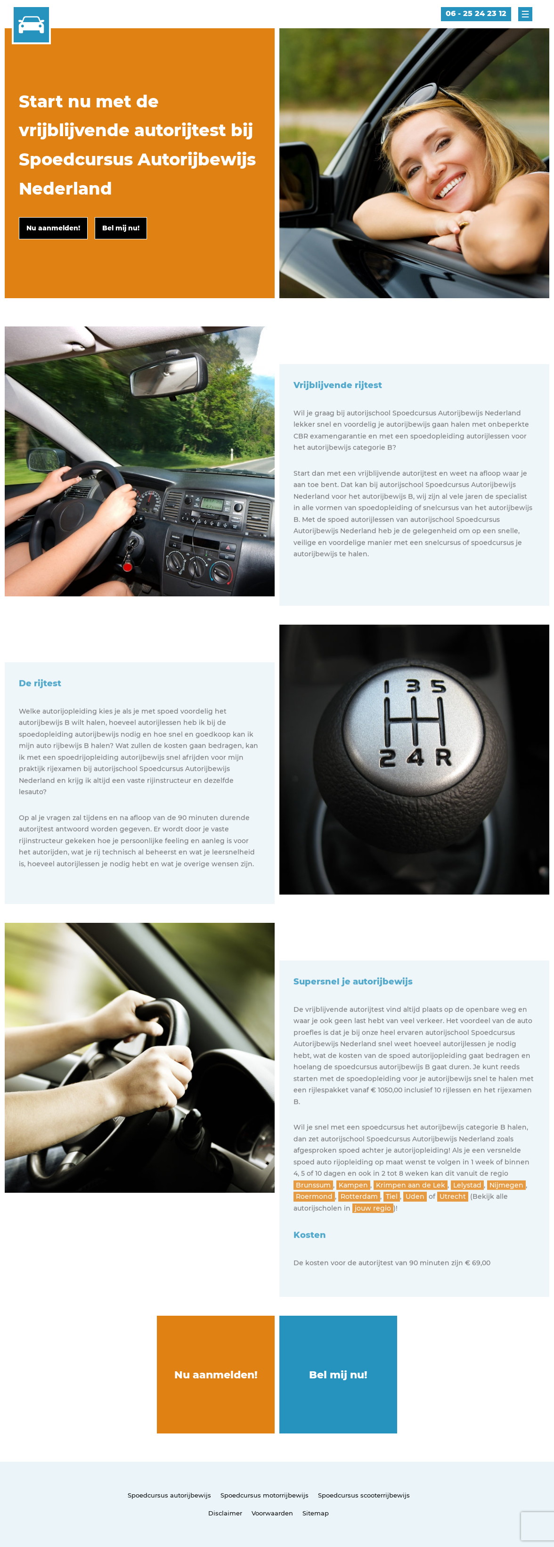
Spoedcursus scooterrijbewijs (364, 1495)
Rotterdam (359, 1233)
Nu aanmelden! (216, 1374)
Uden (415, 1233)
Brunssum (313, 1222)
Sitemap (315, 1513)
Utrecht (453, 1233)
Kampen (353, 1222)
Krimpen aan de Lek (410, 1222)
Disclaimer (225, 1513)
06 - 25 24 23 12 (476, 13)
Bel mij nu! (338, 1374)
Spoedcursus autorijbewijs (169, 1495)
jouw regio (373, 1245)
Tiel (392, 1233)
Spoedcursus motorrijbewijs (264, 1495)
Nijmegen (506, 1222)
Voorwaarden (272, 1513)
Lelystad (467, 1222)
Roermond (314, 1233)
